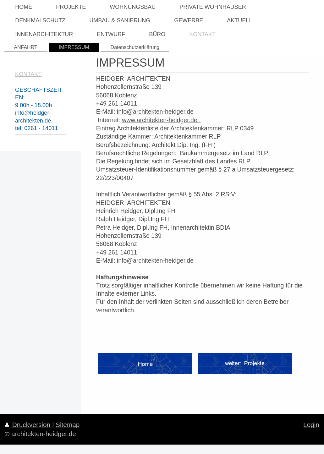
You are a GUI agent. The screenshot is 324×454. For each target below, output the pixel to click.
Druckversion (28, 424)
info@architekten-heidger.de (155, 111)
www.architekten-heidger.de (161, 120)
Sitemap (68, 424)
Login (311, 424)
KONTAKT (28, 74)
